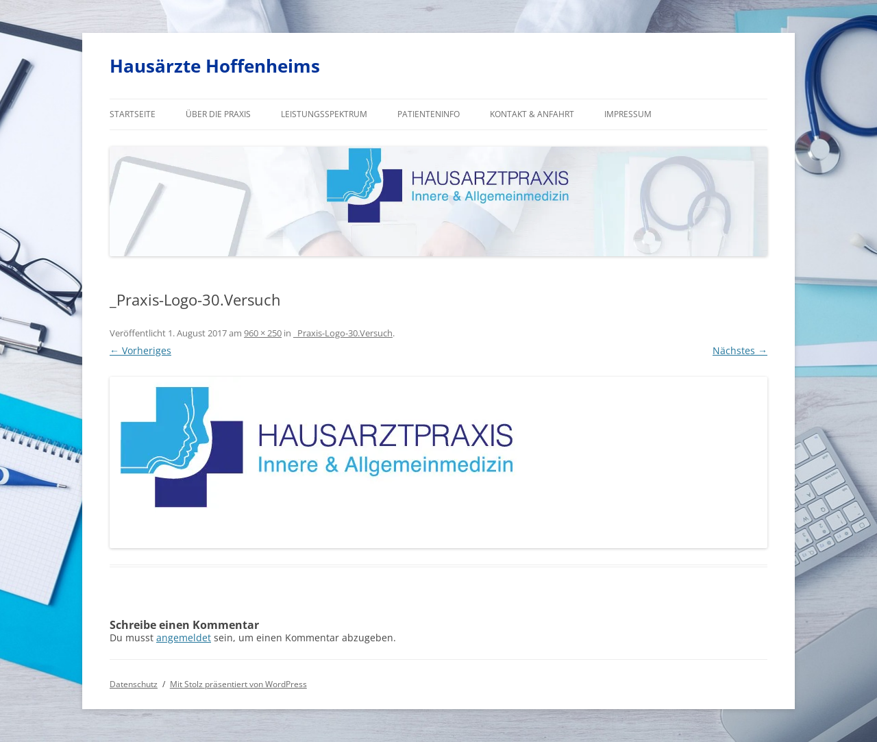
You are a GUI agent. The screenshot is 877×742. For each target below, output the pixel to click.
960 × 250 (263, 333)
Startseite (133, 114)
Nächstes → (740, 350)
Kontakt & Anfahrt (532, 114)
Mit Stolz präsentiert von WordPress (238, 684)
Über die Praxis (218, 114)
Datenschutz (134, 684)
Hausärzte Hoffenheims (215, 65)
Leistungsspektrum (324, 114)
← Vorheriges (140, 350)
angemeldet (183, 637)
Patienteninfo (428, 114)
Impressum (628, 114)
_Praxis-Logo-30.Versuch (343, 333)
